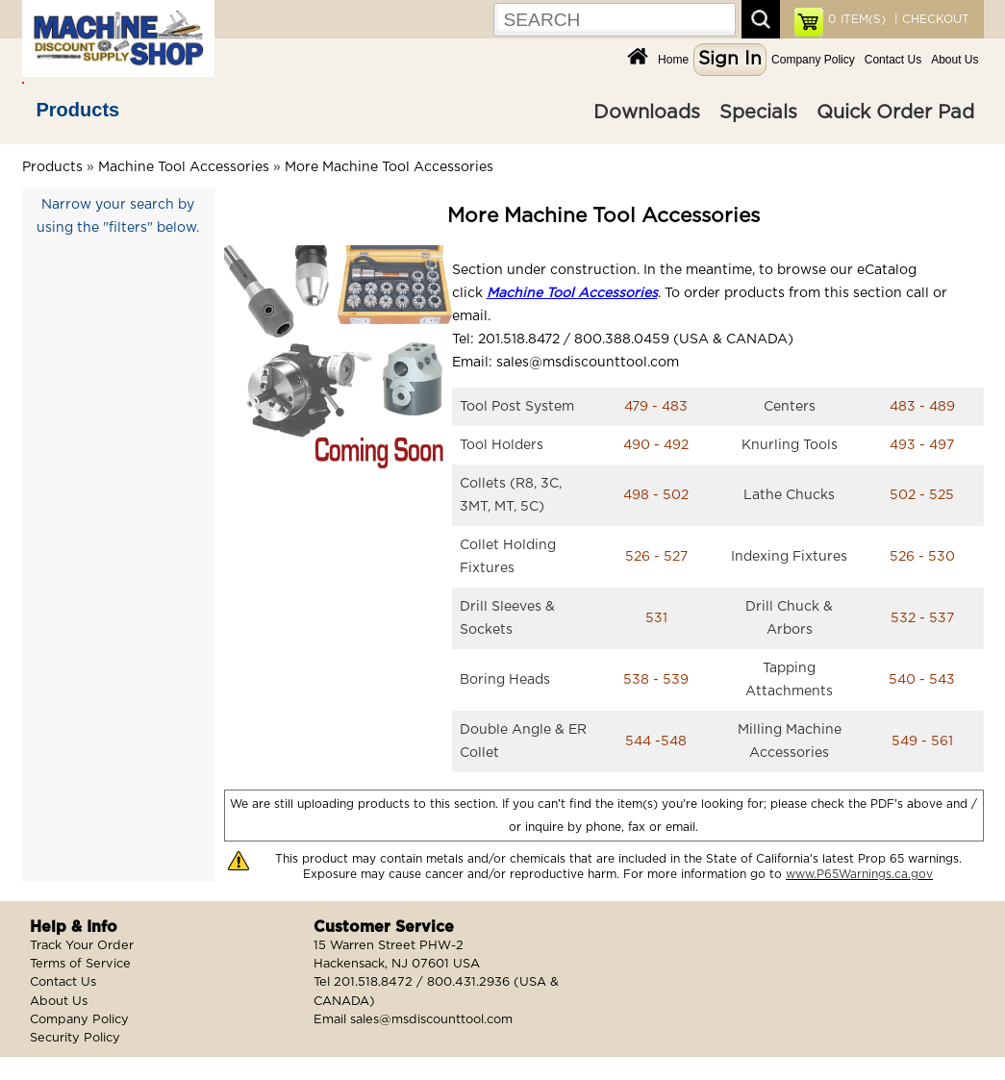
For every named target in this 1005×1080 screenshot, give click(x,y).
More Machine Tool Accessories (389, 167)
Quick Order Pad (895, 112)
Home (673, 59)
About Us (954, 59)
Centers (790, 407)
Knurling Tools (789, 445)
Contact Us (893, 59)
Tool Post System (517, 407)
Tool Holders (501, 445)
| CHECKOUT (930, 19)
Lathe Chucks (789, 495)
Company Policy (813, 59)
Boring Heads (505, 680)
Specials (758, 112)
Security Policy (75, 1038)
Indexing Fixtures (789, 557)
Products (78, 109)
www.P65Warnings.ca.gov (859, 874)
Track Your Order (82, 946)
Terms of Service (80, 964)
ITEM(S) (857, 19)
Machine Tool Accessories (183, 167)
